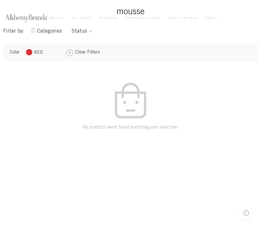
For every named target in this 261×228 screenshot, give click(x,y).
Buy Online (108, 18)
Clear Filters (87, 52)
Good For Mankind (183, 18)
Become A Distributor (142, 18)
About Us (57, 18)
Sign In (211, 18)
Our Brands (82, 18)
